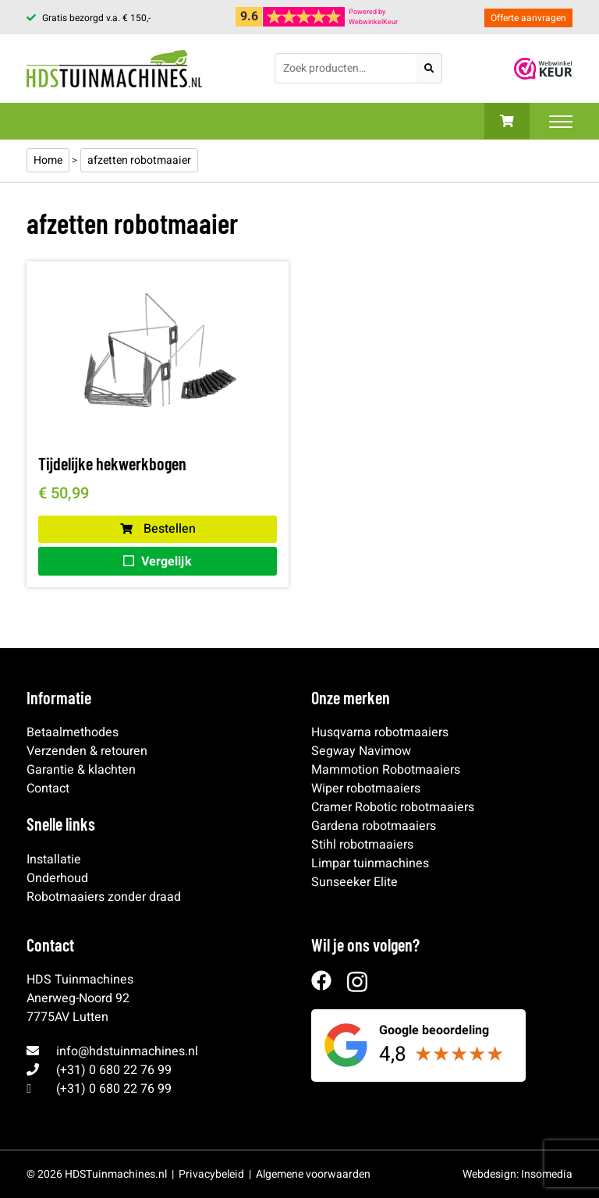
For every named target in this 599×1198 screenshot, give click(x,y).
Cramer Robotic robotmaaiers (392, 807)
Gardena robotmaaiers (373, 826)
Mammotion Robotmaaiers (385, 769)
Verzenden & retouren (87, 751)
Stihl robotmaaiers (362, 844)
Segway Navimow (361, 751)
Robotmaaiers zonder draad (104, 897)
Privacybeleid (211, 1174)
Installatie (54, 859)
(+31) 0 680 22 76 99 (114, 1070)
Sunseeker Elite (354, 882)
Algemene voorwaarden (313, 1174)
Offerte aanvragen (528, 18)
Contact (48, 788)
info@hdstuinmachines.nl (127, 1051)
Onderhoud (57, 878)
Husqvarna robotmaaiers (379, 732)
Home (48, 160)
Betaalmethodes (73, 732)
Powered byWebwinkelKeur (373, 17)
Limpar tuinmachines (370, 863)
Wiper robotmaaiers (365, 788)
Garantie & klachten (81, 769)
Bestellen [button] (158, 528)
